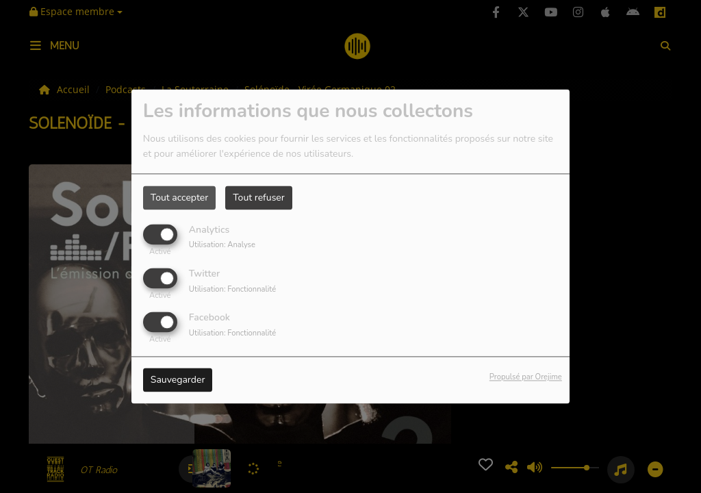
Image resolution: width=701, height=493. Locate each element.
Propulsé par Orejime (525, 377)
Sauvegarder (178, 380)
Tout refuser (259, 197)
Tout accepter (179, 197)
